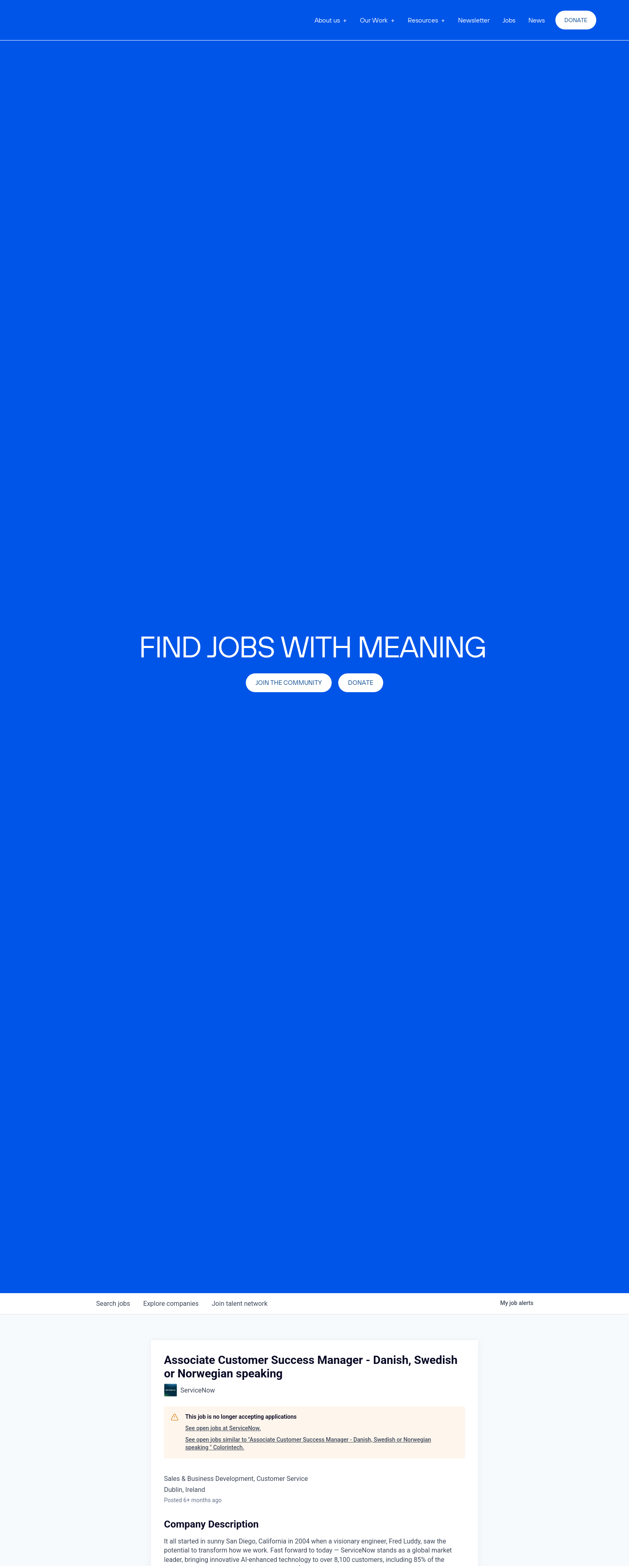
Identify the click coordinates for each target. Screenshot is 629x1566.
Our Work (374, 20)
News (536, 20)
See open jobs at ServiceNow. (223, 1428)
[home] (77, 20)
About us (327, 20)
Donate (575, 20)
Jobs (509, 20)
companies (170, 1303)
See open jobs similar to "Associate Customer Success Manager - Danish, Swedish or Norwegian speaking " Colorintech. (308, 1443)
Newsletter (474, 20)
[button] (330, 20)
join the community (289, 682)
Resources (423, 20)
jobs (113, 1303)
